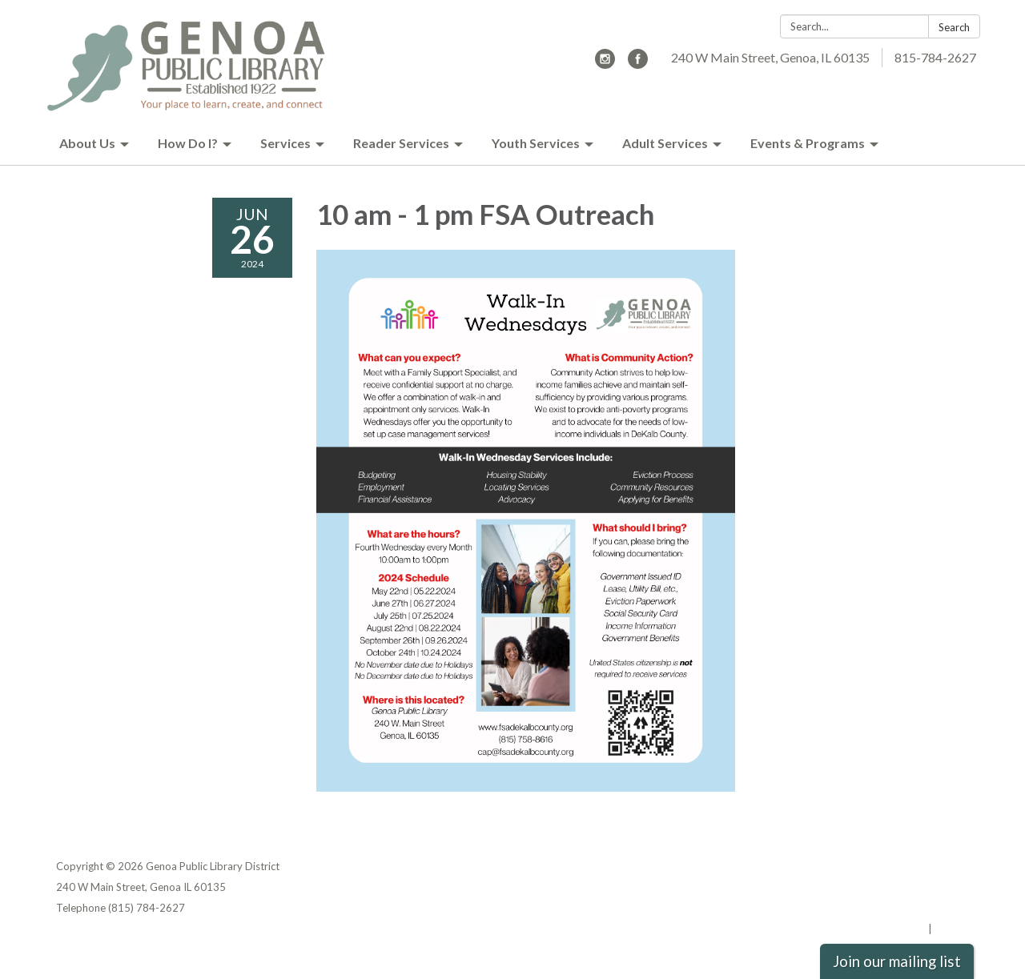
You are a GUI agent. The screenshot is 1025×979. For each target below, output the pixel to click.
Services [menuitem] (285, 142)
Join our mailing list (897, 961)
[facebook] (638, 63)
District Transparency (913, 887)
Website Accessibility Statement (884, 907)
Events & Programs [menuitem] (807, 142)
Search (954, 27)
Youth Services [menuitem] (536, 142)
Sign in (952, 928)
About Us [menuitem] (87, 142)
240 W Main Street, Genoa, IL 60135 (770, 57)
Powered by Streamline (867, 928)
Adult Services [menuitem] (665, 142)
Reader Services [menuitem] (401, 142)
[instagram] (605, 63)
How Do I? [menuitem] (188, 142)
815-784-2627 (935, 57)
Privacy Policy (934, 866)
